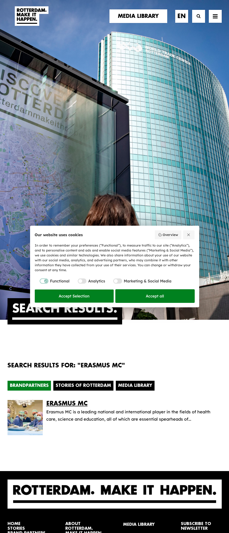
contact (18, 385)
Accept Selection (74, 296)
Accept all (155, 296)
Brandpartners (29, 223)
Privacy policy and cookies (138, 513)
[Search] (196, 20)
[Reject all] (188, 234)
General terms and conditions (93, 513)
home (14, 361)
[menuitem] (140, 20)
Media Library (135, 223)
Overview (168, 235)
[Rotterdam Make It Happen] (31, 20)
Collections (134, 383)
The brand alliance (84, 385)
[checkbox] (52, 281)
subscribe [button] (197, 386)
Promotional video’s (143, 406)
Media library (136, 376)
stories (16, 366)
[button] (9, 491)
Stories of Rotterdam (83, 223)
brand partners (27, 371)
